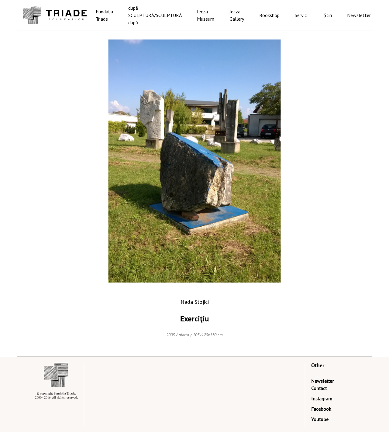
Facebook (321, 409)
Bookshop (269, 15)
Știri (328, 15)
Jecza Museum (205, 15)
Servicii (301, 15)
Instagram (321, 399)
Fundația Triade (104, 15)
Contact (319, 388)
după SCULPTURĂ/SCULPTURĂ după (155, 15)
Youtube (320, 419)
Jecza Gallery (236, 15)
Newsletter (359, 15)
